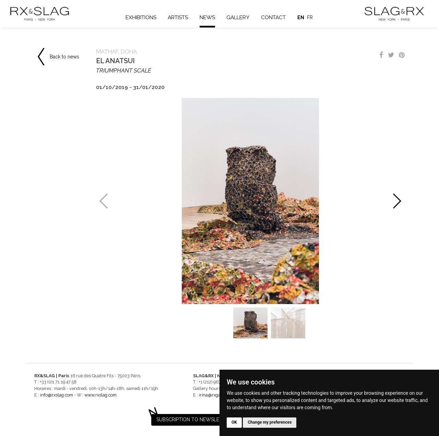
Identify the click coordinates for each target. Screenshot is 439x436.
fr (310, 17)
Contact (273, 17)
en (300, 17)
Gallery (237, 17)
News (207, 17)
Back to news (64, 56)
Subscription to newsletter (193, 419)
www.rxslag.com (100, 395)
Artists (178, 17)
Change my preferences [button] (270, 422)
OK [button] (234, 422)
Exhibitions (141, 17)
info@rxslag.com (56, 395)
